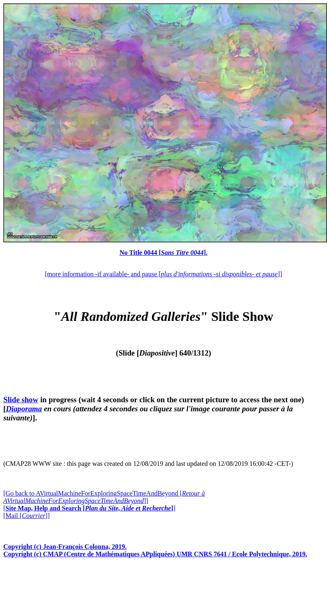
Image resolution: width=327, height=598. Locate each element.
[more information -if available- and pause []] (163, 274)
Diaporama (24, 408)
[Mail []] (26, 515)
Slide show (20, 399)
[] (89, 508)
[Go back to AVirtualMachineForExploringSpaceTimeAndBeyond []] (104, 497)
